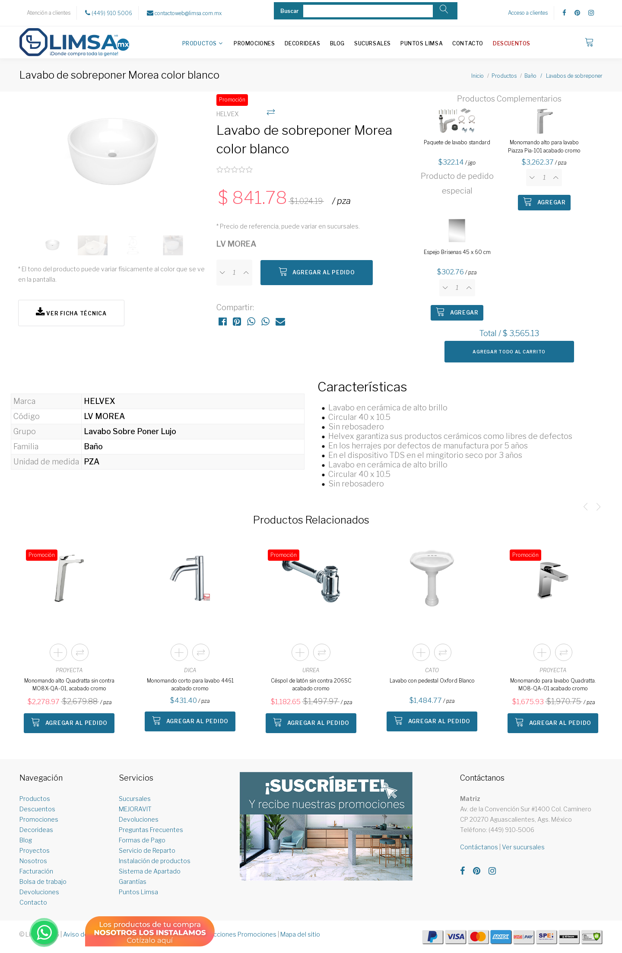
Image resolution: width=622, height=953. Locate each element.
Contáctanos (479, 847)
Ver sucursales (523, 847)
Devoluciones (39, 892)
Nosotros (33, 860)
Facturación (36, 871)
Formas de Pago (142, 840)
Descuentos (511, 43)
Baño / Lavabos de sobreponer (563, 76)
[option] (113, 159)
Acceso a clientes (528, 13)
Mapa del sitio (300, 934)
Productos (199, 43)
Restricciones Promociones (236, 934)
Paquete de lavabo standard (457, 142)
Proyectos (34, 850)
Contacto (467, 43)
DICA (190, 670)
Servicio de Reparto (147, 850)
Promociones (254, 43)
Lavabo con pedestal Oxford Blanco (432, 680)
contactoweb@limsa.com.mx (184, 13)
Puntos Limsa (421, 43)
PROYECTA (69, 670)
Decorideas (303, 43)
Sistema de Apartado (150, 871)
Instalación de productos (154, 860)
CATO (432, 670)
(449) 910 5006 (108, 13)
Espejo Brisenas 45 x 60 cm (457, 252)
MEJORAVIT (135, 809)
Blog (337, 43)
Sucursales (372, 43)
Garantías (132, 881)
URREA (311, 670)
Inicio (477, 76)
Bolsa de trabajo (43, 881)
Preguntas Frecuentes (151, 829)
